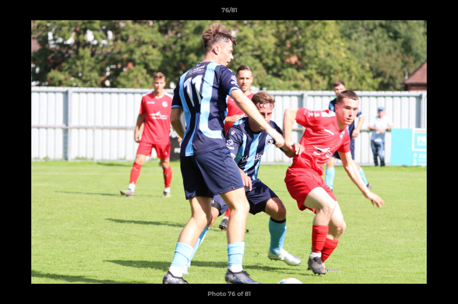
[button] (443, 12)
